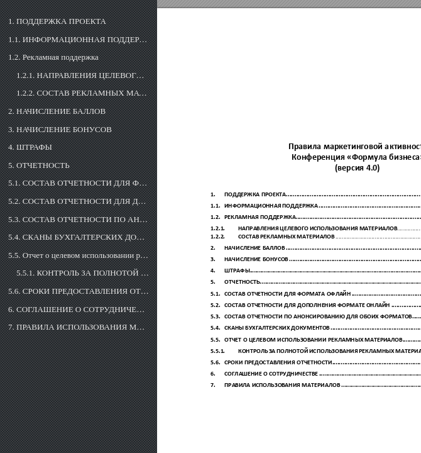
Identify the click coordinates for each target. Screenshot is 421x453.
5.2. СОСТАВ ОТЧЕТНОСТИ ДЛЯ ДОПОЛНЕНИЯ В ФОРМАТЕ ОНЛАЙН (78, 201)
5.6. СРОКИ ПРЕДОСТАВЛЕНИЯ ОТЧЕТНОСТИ (78, 291)
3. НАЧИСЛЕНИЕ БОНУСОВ (60, 129)
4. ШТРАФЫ (30, 147)
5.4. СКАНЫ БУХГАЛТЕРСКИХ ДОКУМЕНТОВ (78, 237)
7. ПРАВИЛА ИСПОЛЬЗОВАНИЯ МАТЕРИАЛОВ (78, 327)
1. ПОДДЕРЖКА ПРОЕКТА (57, 21)
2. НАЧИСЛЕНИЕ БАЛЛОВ (57, 111)
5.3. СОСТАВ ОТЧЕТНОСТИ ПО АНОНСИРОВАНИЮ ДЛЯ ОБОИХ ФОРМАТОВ (78, 219)
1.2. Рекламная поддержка (53, 57)
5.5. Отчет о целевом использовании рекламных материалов (78, 255)
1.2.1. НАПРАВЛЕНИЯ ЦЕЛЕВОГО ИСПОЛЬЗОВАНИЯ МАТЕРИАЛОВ (82, 75)
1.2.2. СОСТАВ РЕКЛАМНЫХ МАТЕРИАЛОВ (82, 93)
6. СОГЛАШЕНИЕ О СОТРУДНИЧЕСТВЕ (78, 309)
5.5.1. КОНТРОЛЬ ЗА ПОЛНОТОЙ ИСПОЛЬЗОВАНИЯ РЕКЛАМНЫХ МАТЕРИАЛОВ (82, 272)
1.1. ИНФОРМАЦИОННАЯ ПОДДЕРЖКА (78, 39)
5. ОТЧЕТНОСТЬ (39, 165)
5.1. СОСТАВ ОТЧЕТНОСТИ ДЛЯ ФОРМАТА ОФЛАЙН (78, 182)
